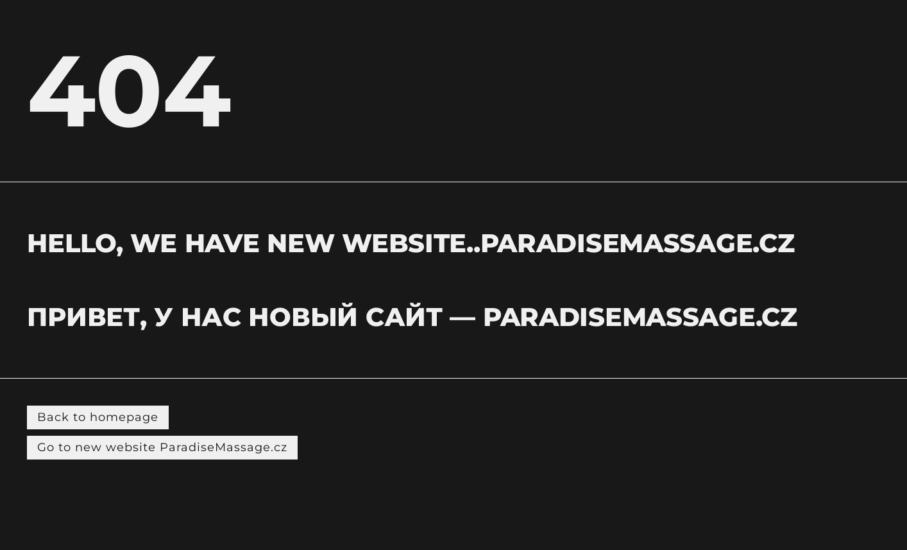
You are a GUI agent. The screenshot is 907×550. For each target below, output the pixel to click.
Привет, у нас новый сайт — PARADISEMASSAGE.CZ (412, 316)
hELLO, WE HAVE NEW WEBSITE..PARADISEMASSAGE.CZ (410, 243)
